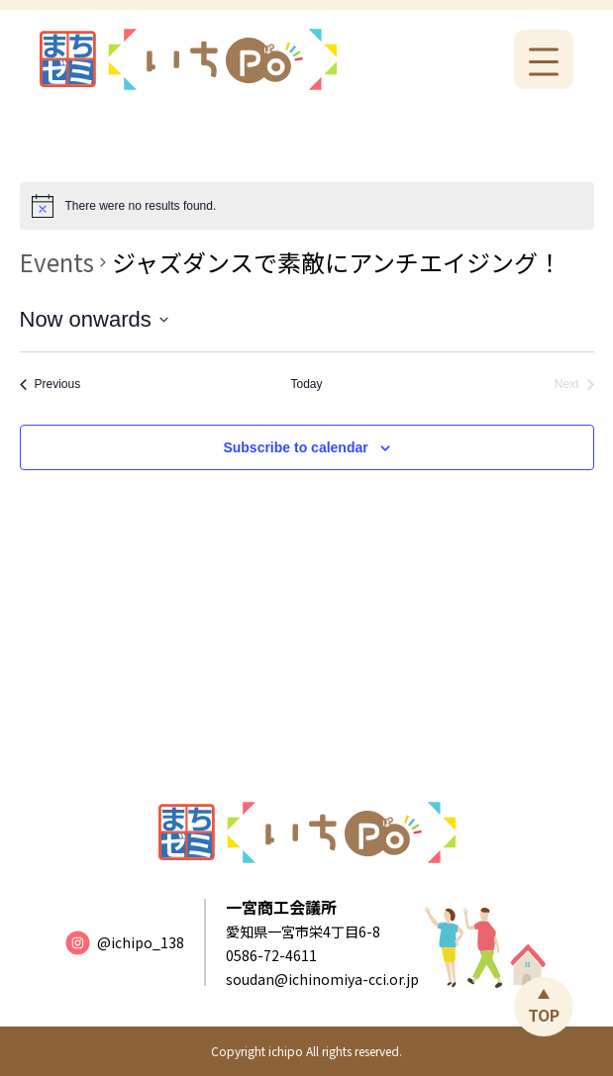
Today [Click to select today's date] (306, 384)
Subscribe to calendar (295, 447)
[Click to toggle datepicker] (94, 319)
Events (57, 262)
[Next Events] (574, 384)
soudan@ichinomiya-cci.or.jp (322, 979)
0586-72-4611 (271, 955)
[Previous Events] (50, 384)
